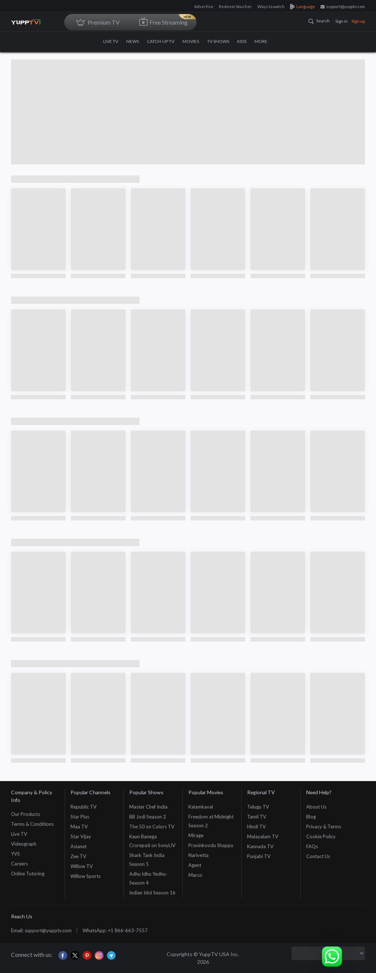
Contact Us (318, 856)
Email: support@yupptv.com (41, 930)
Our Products (25, 814)
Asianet (78, 846)
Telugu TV (258, 807)
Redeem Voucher (235, 6)
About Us (316, 807)
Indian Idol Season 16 (152, 893)
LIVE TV (110, 41)
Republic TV (83, 807)
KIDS (241, 41)
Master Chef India (148, 807)
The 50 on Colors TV (151, 826)
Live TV (19, 834)
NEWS (132, 41)
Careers (19, 864)
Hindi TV (256, 826)
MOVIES (190, 41)
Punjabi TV (259, 856)
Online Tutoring (27, 873)
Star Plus (79, 817)
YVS (15, 854)
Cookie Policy (321, 836)
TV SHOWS (218, 41)
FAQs (312, 846)
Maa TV (79, 826)
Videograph (23, 844)
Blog (311, 817)
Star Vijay (80, 836)
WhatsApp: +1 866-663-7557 (115, 930)
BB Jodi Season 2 (147, 817)
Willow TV (81, 866)
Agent (194, 865)
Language (302, 6)
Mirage (195, 835)
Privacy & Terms (323, 826)
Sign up (358, 21)
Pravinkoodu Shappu (210, 845)
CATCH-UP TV (160, 41)
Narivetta (198, 855)
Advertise (203, 6)
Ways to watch (271, 6)
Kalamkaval (200, 807)
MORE (263, 41)
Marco (195, 875)
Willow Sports (85, 876)
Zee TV (78, 856)
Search (319, 20)
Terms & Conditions (32, 824)
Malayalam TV (262, 836)
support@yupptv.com (343, 6)
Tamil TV (256, 817)
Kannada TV (260, 846)
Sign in (341, 21)
